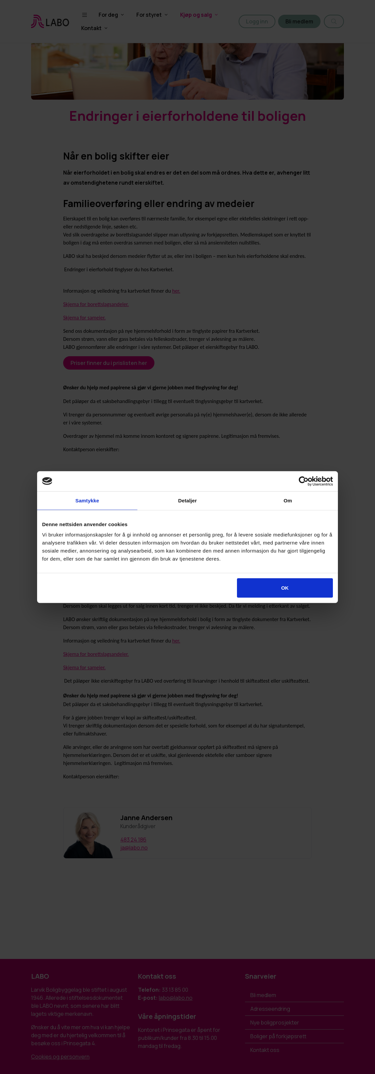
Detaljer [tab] (187, 500)
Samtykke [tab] (87, 500)
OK (285, 588)
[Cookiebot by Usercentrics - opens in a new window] (303, 481)
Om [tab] (287, 500)
